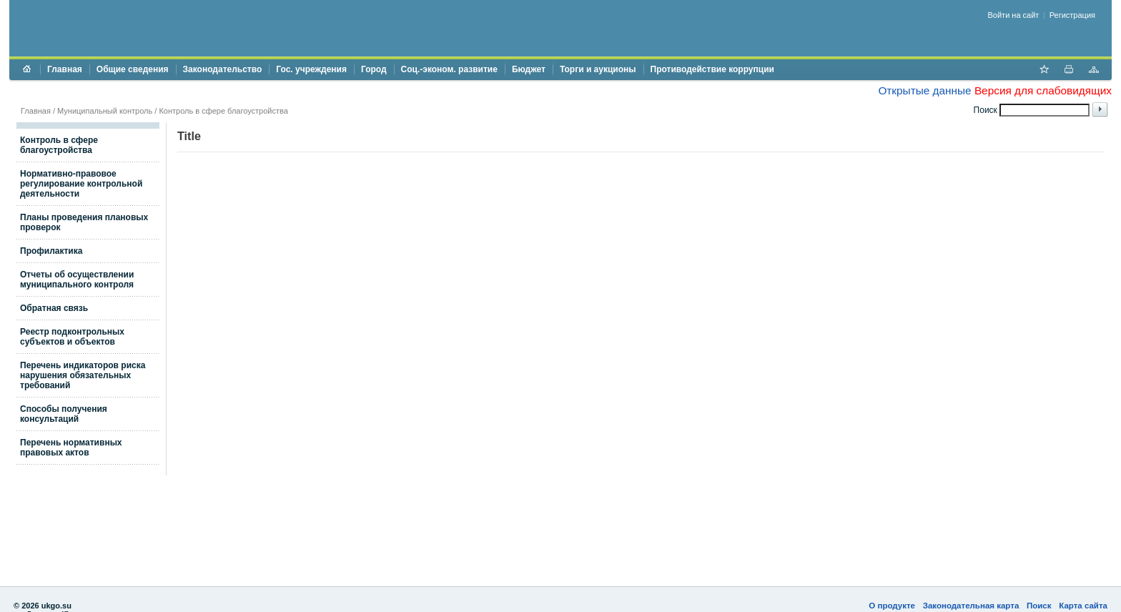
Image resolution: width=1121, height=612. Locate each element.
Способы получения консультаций (63, 414)
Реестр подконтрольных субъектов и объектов (72, 337)
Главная (64, 69)
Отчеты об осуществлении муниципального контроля (77, 280)
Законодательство (222, 69)
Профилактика (51, 251)
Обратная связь (54, 308)
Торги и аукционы (598, 69)
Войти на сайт (1013, 15)
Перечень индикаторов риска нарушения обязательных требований (82, 375)
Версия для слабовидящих (1043, 90)
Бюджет (528, 69)
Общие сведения (133, 69)
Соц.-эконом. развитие (449, 69)
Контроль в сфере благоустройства (223, 111)
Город (374, 69)
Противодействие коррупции (712, 69)
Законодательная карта (971, 605)
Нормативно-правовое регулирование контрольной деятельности (81, 184)
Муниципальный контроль (104, 111)
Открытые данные (924, 90)
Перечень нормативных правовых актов (71, 448)
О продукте (892, 605)
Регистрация (1072, 15)
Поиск (1039, 605)
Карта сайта (1083, 605)
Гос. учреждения (311, 69)
